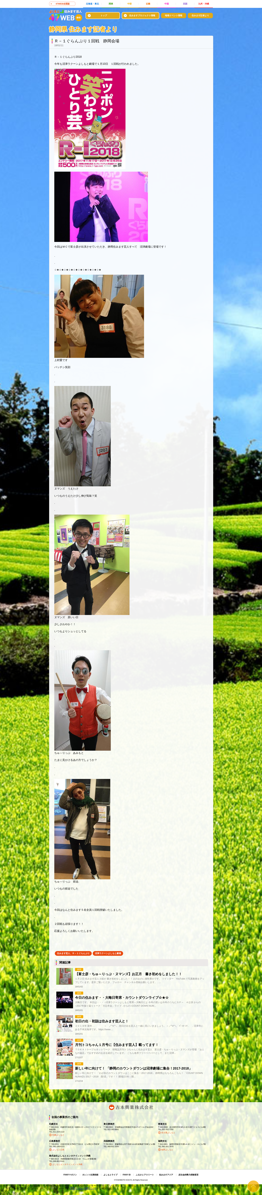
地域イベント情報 (173, 15)
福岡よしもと (167, 1149)
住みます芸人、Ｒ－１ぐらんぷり (73, 953)
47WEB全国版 (63, 4)
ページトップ (253, 1186)
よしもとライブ (110, 1175)
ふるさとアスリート (145, 1175)
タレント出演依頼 (90, 1175)
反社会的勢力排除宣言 (188, 1175)
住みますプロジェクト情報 (142, 15)
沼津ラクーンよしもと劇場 (108, 953)
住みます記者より (200, 15)
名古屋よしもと (168, 1132)
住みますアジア (166, 1175)
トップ (103, 15)
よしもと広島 (58, 1149)
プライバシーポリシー (83, 1188)
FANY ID (126, 1175)
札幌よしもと (58, 1135)
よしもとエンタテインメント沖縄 (67, 1164)
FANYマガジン (70, 1175)
